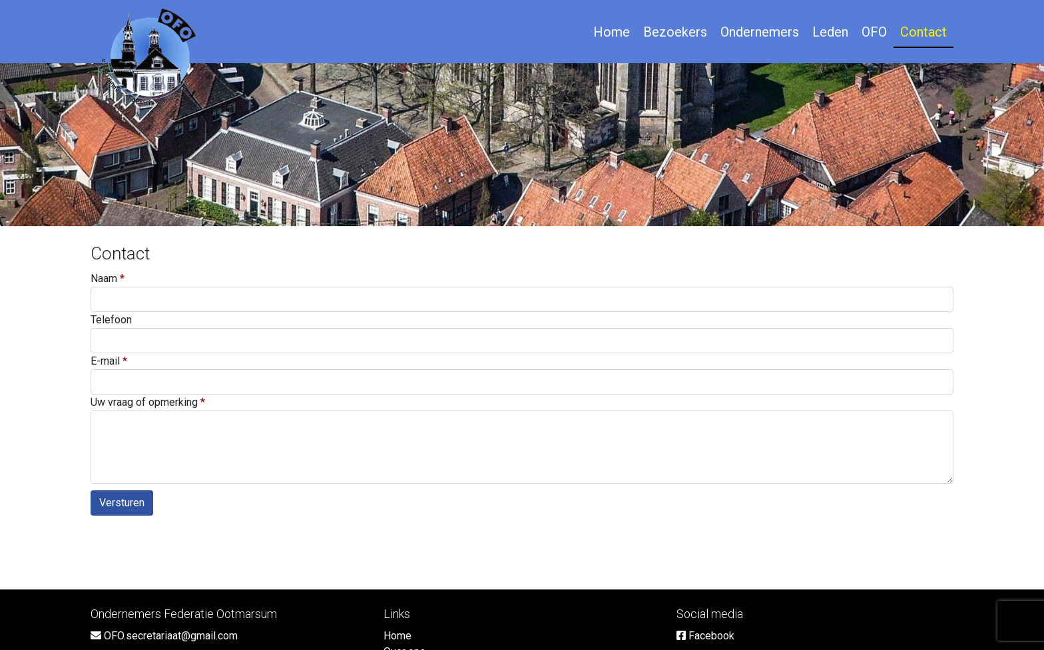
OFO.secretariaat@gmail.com (164, 635)
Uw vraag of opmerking (144, 402)
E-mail (105, 361)
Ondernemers (759, 32)
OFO (874, 32)
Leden (830, 32)
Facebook (705, 635)
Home (611, 32)
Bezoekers (675, 32)
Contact (923, 32)
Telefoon (111, 319)
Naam (104, 278)
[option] (522, 144)
